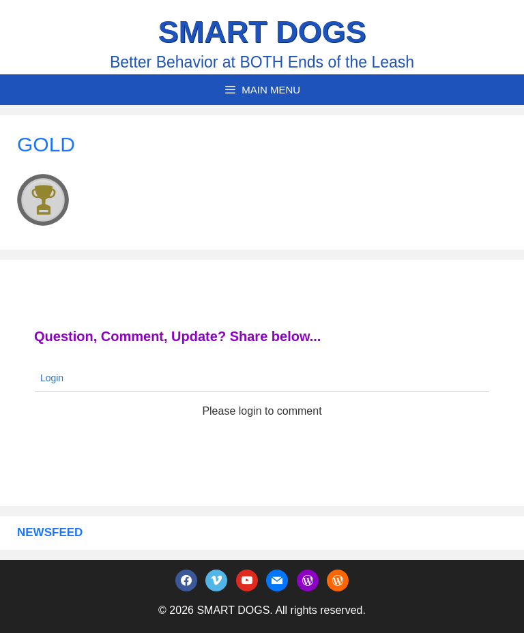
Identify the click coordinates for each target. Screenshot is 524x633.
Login (50, 377)
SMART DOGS (262, 31)
